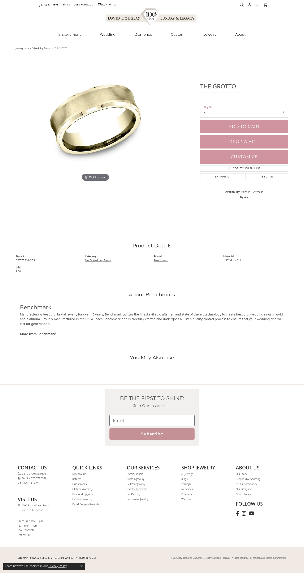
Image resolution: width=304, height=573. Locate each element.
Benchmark (161, 260)
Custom (177, 35)
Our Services (79, 484)
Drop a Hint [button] (244, 141)
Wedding (108, 35)
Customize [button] (244, 156)
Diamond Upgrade (83, 494)
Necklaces (187, 489)
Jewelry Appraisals (137, 489)
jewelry (19, 48)
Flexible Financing (82, 499)
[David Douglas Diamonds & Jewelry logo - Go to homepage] (151, 18)
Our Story (241, 474)
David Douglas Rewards (85, 504)
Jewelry (210, 35)
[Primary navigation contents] (152, 35)
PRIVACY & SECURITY (41, 557)
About (240, 35)
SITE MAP (23, 557)
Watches (186, 499)
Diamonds (143, 35)
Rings (184, 479)
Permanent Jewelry (137, 499)
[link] (47, 4)
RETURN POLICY (87, 557)
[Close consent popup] (81, 566)
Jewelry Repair (135, 474)
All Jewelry (187, 474)
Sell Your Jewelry (136, 484)
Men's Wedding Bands (39, 48)
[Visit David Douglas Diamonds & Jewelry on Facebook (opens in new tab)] (237, 513)
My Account (79, 474)
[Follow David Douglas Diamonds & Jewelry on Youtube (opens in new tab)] (251, 513)
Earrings (186, 484)
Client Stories (243, 494)
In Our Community (246, 484)
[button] (241, 4)
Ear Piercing (133, 494)
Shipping (222, 176)
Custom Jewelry (135, 479)
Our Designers (244, 489)
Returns (267, 176)
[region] (95, 140)
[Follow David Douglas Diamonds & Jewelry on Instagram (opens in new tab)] (244, 513)
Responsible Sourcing (248, 479)
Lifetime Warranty (82, 489)
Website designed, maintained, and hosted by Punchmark (259, 557)
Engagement (69, 35)
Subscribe (152, 433)
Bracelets (186, 494)
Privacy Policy (57, 566)
